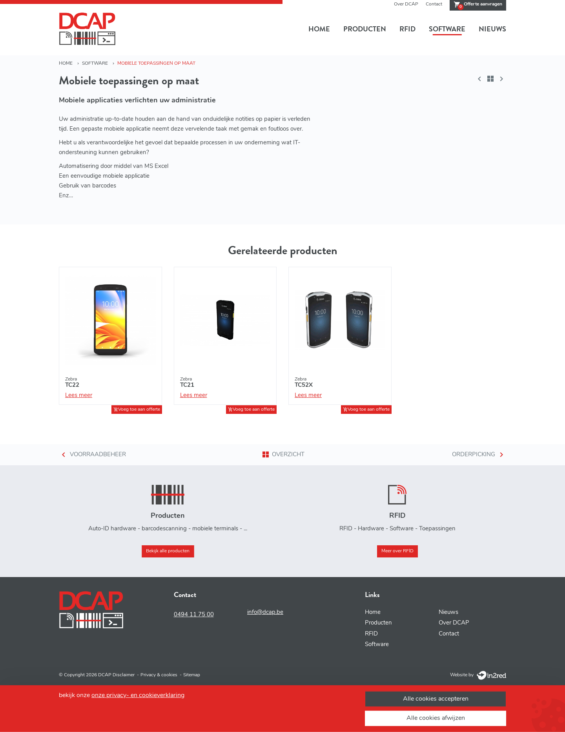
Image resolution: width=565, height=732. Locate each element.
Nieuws (492, 29)
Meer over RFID (397, 551)
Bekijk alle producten (168, 551)
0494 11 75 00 (194, 615)
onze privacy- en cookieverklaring (137, 695)
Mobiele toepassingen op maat (156, 63)
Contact (434, 4)
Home (319, 29)
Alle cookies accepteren (435, 699)
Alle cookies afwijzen (435, 718)
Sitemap (191, 675)
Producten (364, 29)
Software (447, 29)
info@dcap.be (265, 612)
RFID (407, 29)
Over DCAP (406, 4)
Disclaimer (124, 675)
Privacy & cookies (158, 675)
